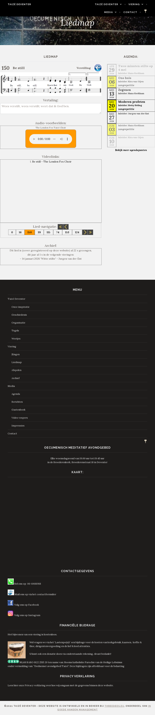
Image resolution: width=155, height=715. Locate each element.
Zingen (16, 354)
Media (111, 12)
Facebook (33, 604)
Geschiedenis (19, 314)
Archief (16, 378)
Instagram (34, 615)
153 (67, 232)
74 (57, 232)
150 (29, 232)
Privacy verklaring (35, 685)
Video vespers (20, 417)
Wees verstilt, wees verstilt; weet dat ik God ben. (51, 108)
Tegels (15, 330)
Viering (137, 4)
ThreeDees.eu (114, 706)
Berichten (17, 401)
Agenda (16, 394)
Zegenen (124, 90)
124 (77, 232)
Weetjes (16, 338)
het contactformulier (44, 594)
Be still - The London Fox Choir (52, 161)
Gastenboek (18, 409)
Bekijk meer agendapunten (131, 150)
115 (48, 232)
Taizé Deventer (16, 4)
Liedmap (17, 362)
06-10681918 (34, 583)
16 (20, 232)
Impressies (18, 425)
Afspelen (16, 370)
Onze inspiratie (20, 306)
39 (39, 232)
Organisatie (18, 322)
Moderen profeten (131, 102)
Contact (133, 12)
